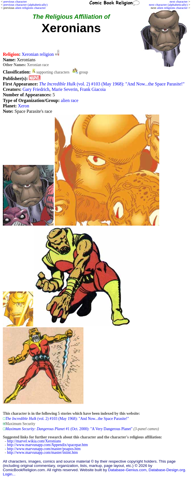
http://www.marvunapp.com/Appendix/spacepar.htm (47, 445)
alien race (69, 100)
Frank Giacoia (93, 89)
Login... (9, 474)
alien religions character (172, 7)
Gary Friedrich (35, 89)
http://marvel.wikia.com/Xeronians (34, 441)
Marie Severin (64, 89)
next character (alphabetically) (168, 4)
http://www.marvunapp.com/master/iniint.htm (42, 452)
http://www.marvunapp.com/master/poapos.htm (44, 449)
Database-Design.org (167, 470)
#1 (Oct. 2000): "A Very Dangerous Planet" (69, 429)
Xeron (23, 105)
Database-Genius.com (127, 470)
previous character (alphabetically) (25, 4)
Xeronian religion (38, 54)
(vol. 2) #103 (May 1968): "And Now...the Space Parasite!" (111, 83)
